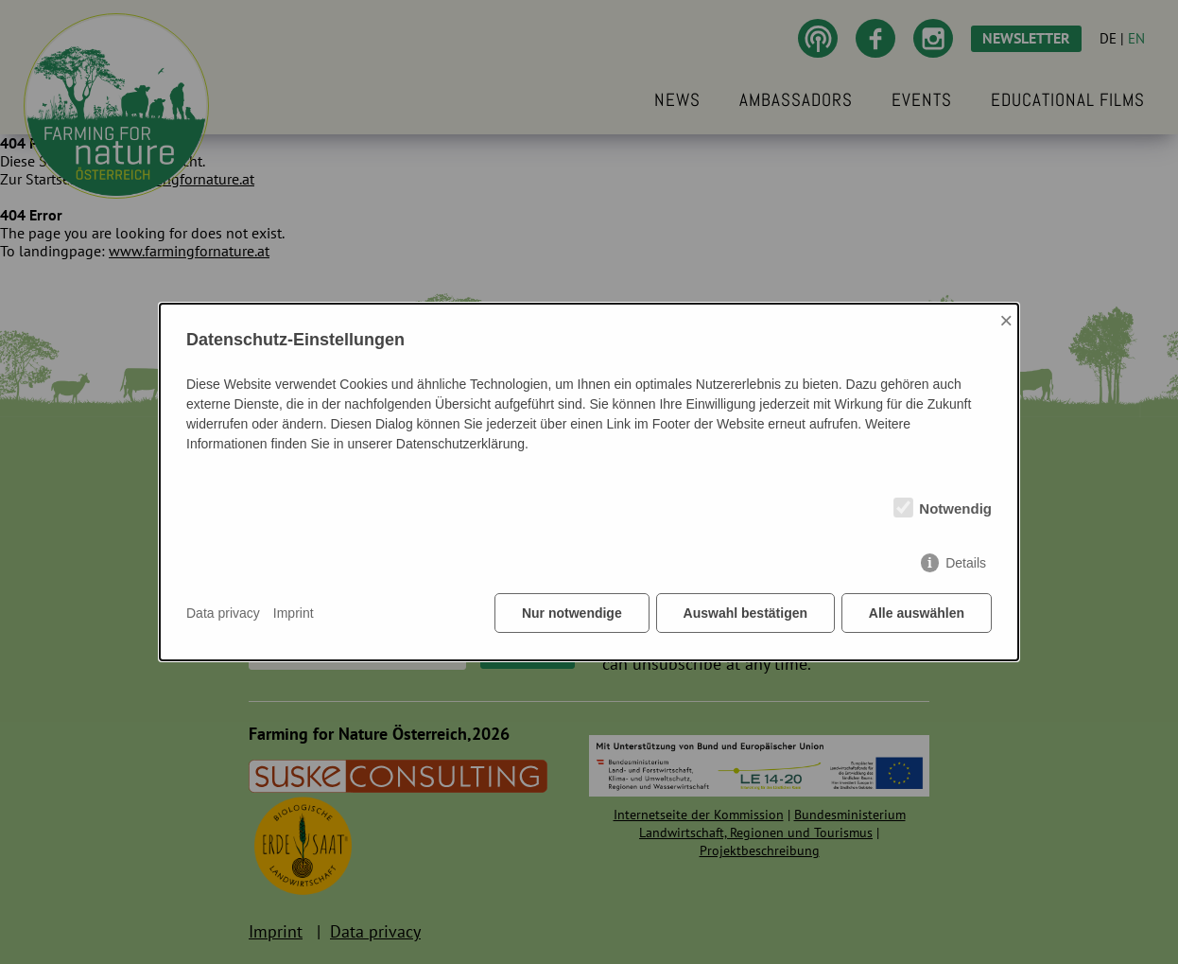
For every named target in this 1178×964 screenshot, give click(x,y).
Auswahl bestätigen (744, 614)
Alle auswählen (916, 614)
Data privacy (223, 613)
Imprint (293, 613)
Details (965, 563)
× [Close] (1006, 320)
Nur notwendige (572, 614)
